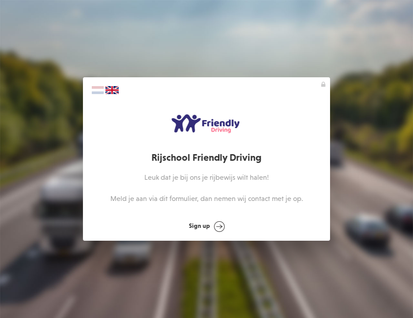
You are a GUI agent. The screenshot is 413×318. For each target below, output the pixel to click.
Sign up (207, 226)
